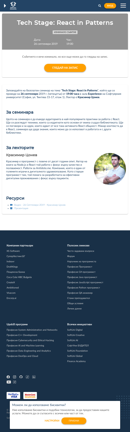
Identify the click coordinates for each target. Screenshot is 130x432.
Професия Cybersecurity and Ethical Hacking (30, 340)
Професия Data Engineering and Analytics (29, 351)
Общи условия (75, 303)
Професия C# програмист (81, 272)
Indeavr (10, 261)
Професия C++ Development (22, 335)
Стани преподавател (78, 298)
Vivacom (11, 293)
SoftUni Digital (74, 330)
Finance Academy (76, 361)
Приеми (74, 423)
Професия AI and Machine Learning (25, 346)
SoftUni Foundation (77, 351)
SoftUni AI (72, 340)
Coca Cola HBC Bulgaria (19, 277)
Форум (71, 256)
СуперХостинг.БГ (16, 256)
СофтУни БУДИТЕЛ (78, 346)
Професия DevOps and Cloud (22, 356)
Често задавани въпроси (80, 251)
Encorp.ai (11, 298)
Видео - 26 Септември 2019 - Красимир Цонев (38, 205)
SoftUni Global (74, 356)
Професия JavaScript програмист (85, 282)
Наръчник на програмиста (81, 261)
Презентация (19, 208)
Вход (110, 6)
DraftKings (12, 267)
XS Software (13, 251)
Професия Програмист (79, 267)
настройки (52, 423)
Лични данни (74, 309)
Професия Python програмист (83, 288)
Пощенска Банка (16, 272)
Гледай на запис (65, 68)
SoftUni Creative (75, 335)
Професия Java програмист (82, 277)
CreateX (11, 282)
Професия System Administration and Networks (32, 330)
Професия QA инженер (80, 293)
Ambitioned (13, 288)
